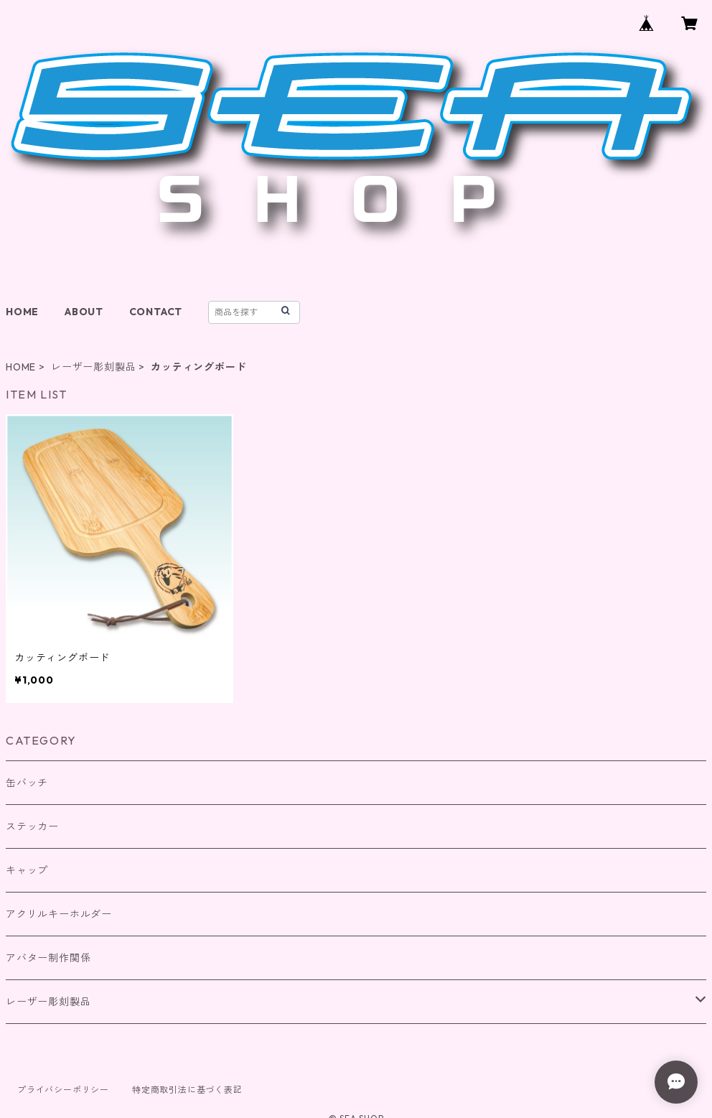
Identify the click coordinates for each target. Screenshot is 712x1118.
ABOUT (84, 311)
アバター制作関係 (48, 957)
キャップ (27, 870)
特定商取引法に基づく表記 (187, 1089)
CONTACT (156, 311)
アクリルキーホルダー (59, 914)
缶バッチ (27, 782)
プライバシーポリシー (63, 1089)
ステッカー (32, 826)
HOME (22, 311)
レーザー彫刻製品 (93, 366)
